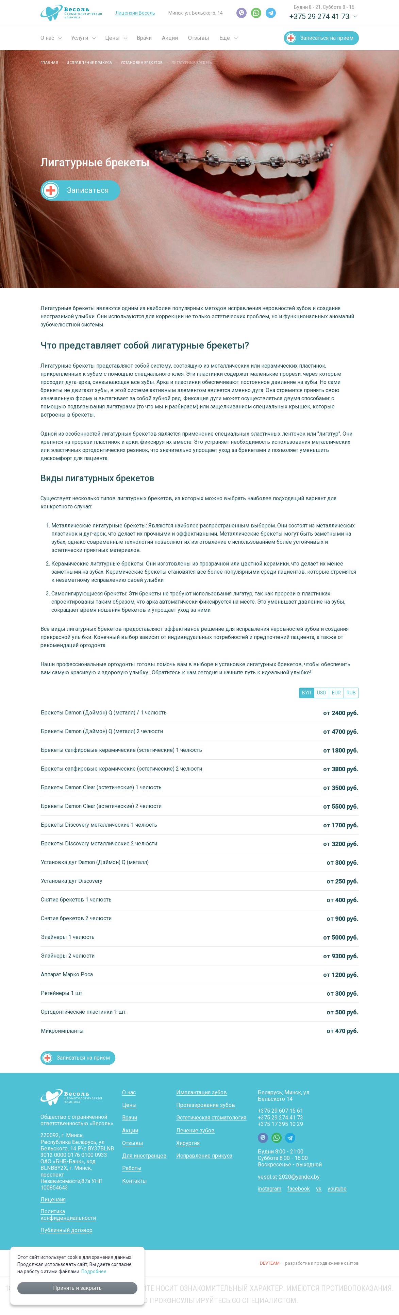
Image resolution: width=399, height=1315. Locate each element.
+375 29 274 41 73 (280, 1117)
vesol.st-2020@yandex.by (289, 1177)
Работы (132, 1168)
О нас (47, 38)
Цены (112, 38)
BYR (306, 692)
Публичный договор (66, 1230)
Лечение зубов (195, 1130)
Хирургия (188, 1143)
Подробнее (93, 1271)
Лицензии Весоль (135, 13)
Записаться (88, 190)
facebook (298, 1188)
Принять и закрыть (77, 1288)
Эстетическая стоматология (211, 1117)
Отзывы (198, 38)
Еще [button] (224, 38)
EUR (336, 692)
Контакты (134, 1181)
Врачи (144, 38)
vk (318, 1188)
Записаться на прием (326, 38)
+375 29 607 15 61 (280, 1111)
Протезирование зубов (205, 1105)
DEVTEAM (270, 1263)
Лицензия (53, 1199)
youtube (337, 1188)
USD (321, 692)
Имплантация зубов (201, 1092)
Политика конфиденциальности (68, 1214)
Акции (170, 38)
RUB (351, 692)
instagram (269, 1188)
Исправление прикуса (204, 1155)
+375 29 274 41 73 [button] (319, 16)
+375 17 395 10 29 (280, 1124)
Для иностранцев (144, 1155)
